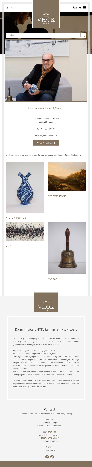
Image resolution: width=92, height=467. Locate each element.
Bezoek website (46, 142)
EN (8, 7)
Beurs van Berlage (50, 423)
